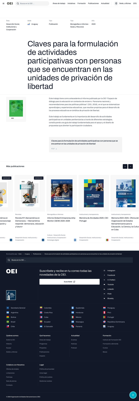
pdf (54, 149)
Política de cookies (45, 377)
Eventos (74, 340)
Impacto (42, 356)
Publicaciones (93, 3)
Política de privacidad (46, 369)
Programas (43, 344)
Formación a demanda (110, 344)
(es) (135, 3)
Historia (9, 344)
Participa (9, 377)
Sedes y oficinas (11, 352)
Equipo (8, 348)
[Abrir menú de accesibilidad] (133, 395)
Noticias (74, 344)
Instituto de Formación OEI (112, 340)
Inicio (20, 254)
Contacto (9, 385)
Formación (82, 3)
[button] (125, 166)
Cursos (105, 348)
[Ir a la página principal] (10, 3)
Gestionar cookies (45, 381)
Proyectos (42, 348)
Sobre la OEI (10, 340)
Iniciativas (71, 3)
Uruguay (27, 254)
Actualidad (105, 3)
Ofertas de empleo (12, 369)
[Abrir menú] (3, 3)
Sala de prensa (11, 381)
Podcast (74, 348)
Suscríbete (69, 282)
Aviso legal (43, 373)
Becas (105, 352)
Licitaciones (10, 373)
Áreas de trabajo (59, 3)
